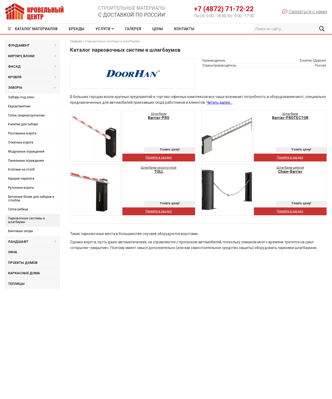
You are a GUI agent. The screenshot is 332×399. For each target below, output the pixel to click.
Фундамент (33, 45)
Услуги (102, 29)
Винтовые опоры (20, 231)
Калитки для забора (23, 124)
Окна (12, 252)
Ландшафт (33, 242)
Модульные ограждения (26, 151)
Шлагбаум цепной (290, 170)
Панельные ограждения (26, 160)
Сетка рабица (18, 209)
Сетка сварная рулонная (26, 115)
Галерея (133, 29)
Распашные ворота (22, 133)
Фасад (33, 66)
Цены (157, 29)
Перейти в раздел (159, 157)
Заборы (32, 89)
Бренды (76, 29)
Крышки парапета (21, 178)
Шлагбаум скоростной (158, 170)
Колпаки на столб (21, 169)
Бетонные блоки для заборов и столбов (31, 198)
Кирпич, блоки (33, 56)
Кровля (33, 77)
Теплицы (16, 284)
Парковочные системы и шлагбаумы (26, 220)
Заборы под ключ (21, 97)
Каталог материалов (36, 29)
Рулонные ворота (21, 187)
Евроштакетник (19, 106)
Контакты (184, 29)
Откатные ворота (20, 142)
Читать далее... (219, 102)
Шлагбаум (158, 116)
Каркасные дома (24, 273)
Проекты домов (22, 263)
